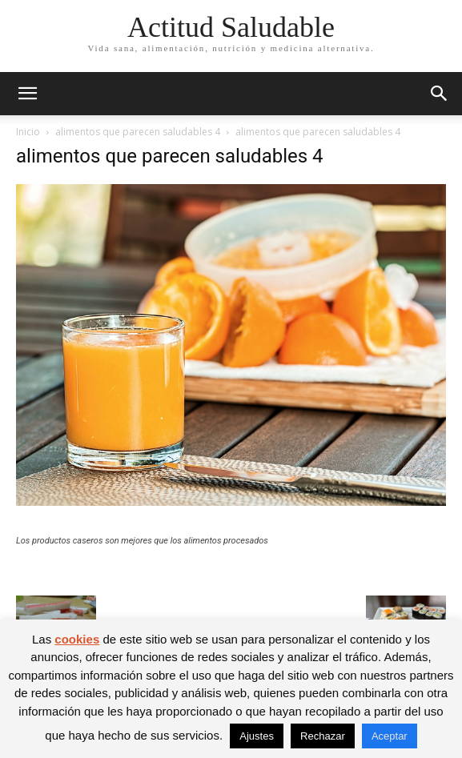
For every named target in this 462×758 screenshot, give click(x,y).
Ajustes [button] (256, 736)
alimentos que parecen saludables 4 (137, 131)
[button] (27, 93)
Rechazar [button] (322, 736)
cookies (76, 639)
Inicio (28, 131)
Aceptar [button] (390, 736)
